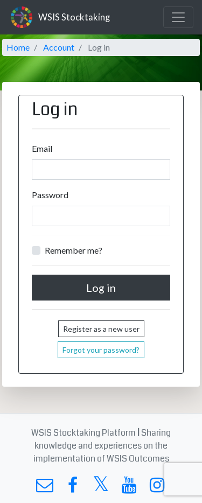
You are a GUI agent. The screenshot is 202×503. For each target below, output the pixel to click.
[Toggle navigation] (178, 17)
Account (58, 47)
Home (18, 47)
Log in (101, 287)
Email (42, 148)
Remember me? (73, 250)
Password (50, 195)
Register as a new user (101, 328)
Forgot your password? (101, 349)
